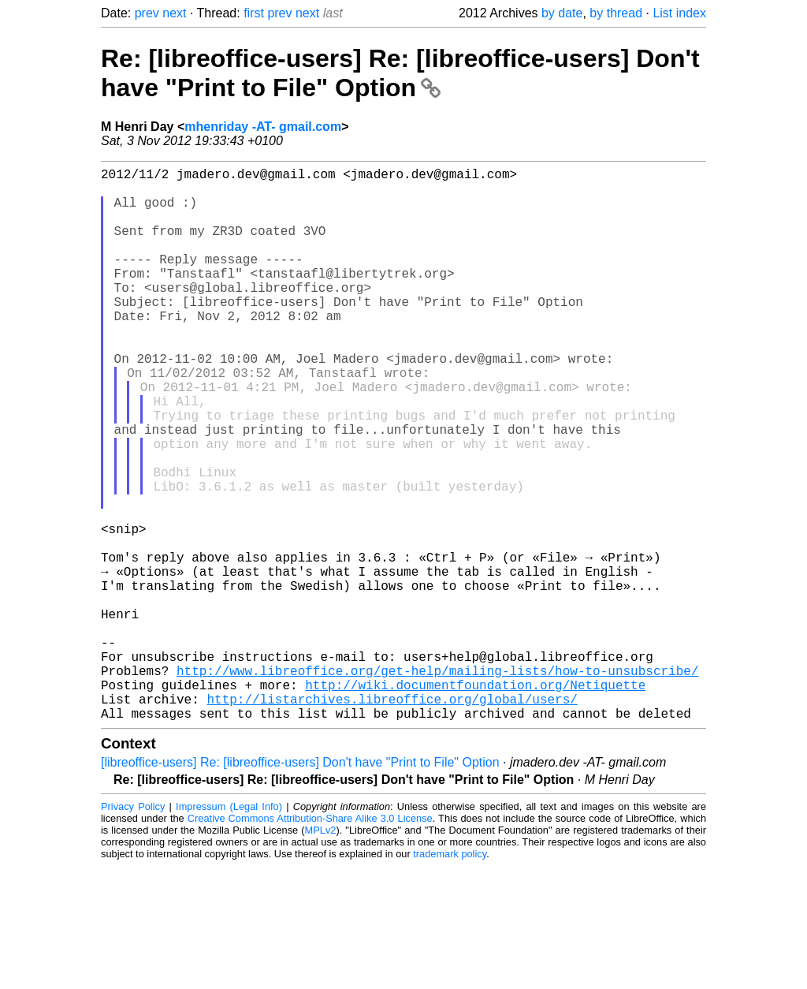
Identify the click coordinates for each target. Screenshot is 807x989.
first (254, 13)
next (174, 13)
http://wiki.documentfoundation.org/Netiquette (475, 801)
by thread (615, 13)
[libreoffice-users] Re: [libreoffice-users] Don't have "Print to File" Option (300, 885)
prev (147, 13)
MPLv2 (321, 953)
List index (679, 13)
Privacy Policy (133, 929)
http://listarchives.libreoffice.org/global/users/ (391, 818)
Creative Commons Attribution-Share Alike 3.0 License (310, 941)
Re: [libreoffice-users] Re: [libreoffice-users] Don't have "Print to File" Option (400, 73)
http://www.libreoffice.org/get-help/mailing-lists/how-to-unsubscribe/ (437, 784)
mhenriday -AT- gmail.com (262, 126)
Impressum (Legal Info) (229, 929)
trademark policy (449, 977)
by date (561, 13)
